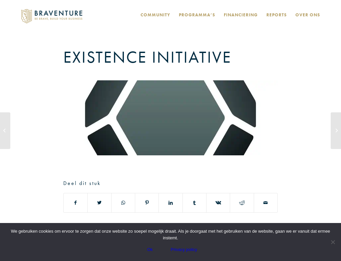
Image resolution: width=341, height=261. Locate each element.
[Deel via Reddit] (241, 202)
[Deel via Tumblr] (194, 202)
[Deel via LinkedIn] (170, 202)
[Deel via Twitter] (99, 202)
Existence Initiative (147, 57)
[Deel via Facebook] (75, 202)
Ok (150, 249)
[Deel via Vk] (218, 202)
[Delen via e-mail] (265, 202)
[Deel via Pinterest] (147, 202)
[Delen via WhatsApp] (123, 202)
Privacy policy (184, 249)
